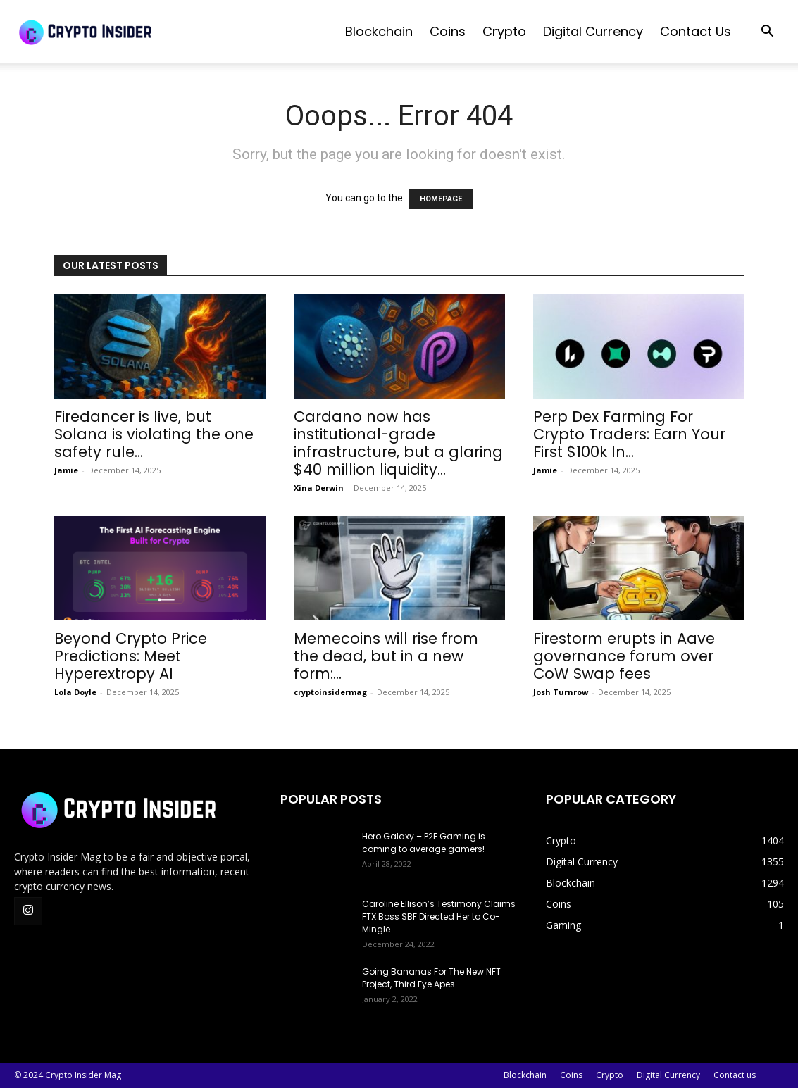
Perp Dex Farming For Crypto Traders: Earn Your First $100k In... (629, 434)
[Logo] (119, 31)
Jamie (66, 470)
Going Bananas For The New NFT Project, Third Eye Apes (431, 977)
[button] (767, 32)
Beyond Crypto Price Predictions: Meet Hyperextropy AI (130, 656)
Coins (448, 31)
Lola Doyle (75, 692)
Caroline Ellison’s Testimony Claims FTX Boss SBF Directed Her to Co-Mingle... (439, 916)
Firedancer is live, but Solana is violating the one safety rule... (154, 434)
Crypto (504, 31)
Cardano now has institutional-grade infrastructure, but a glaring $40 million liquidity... (398, 443)
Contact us (695, 31)
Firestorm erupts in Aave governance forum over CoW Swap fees (624, 656)
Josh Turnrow (560, 692)
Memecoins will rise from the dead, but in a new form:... (386, 656)
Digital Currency (593, 31)
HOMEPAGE (441, 199)
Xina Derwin (319, 487)
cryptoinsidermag (330, 692)
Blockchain (379, 31)
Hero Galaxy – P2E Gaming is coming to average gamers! (423, 842)
